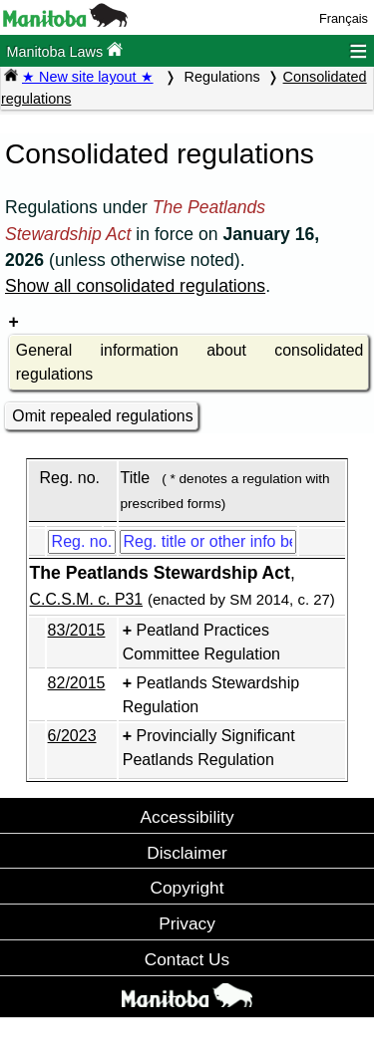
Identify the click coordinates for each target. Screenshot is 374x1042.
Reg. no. (69, 477)
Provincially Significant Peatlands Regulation (209, 747)
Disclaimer (187, 853)
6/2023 (72, 735)
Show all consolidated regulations (135, 286)
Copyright (187, 888)
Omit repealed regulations (102, 415)
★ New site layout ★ (88, 77)
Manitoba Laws (64, 50)
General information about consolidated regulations (189, 362)
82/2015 (77, 682)
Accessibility (186, 817)
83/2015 (77, 630)
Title (136, 477)
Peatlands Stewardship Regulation (211, 694)
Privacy (187, 923)
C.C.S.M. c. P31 (86, 599)
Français (343, 18)
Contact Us (187, 959)
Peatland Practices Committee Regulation (201, 642)
